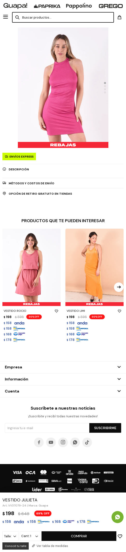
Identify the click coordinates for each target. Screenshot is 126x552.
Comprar (79, 536)
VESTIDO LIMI (94, 310)
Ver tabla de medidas (52, 546)
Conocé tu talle (15, 546)
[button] (105, 83)
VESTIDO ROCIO (31, 310)
